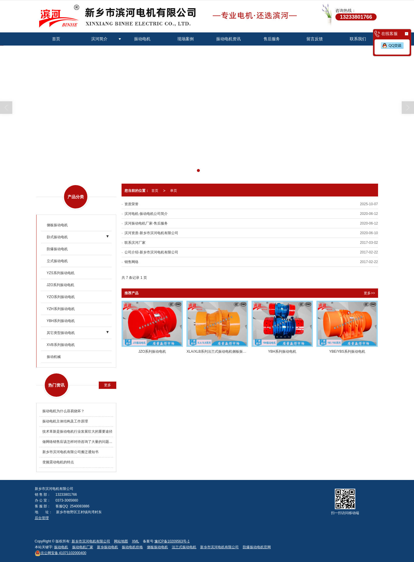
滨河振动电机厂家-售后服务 (146, 223)
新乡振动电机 (107, 547)
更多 (107, 385)
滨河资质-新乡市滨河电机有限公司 (151, 233)
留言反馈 (314, 38)
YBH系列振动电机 (61, 321)
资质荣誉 (131, 204)
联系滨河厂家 (134, 243)
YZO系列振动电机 (61, 297)
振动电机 (142, 38)
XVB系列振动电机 (61, 345)
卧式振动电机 (57, 237)
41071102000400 (60, 553)
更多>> (369, 293)
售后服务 (272, 38)
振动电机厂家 (82, 547)
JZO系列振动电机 (61, 285)
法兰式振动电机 (184, 547)
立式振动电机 (57, 261)
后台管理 (42, 518)
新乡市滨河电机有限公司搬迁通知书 (70, 452)
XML (135, 541)
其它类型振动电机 (61, 333)
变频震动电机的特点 (58, 462)
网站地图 (121, 541)
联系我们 (358, 38)
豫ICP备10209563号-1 (172, 541)
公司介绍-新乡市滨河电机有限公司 (151, 252)
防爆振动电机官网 (257, 547)
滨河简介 (99, 38)
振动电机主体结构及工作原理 (65, 421)
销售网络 (131, 262)
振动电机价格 (132, 547)
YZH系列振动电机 (61, 309)
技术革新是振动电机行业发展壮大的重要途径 (77, 431)
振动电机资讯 (228, 38)
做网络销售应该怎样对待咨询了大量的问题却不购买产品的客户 (77, 442)
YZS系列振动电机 (61, 273)
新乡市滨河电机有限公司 (91, 541)
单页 (173, 191)
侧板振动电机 (57, 225)
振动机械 (54, 357)
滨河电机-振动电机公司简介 (146, 214)
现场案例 (185, 38)
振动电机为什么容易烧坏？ (63, 411)
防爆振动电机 (57, 249)
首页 (56, 38)
